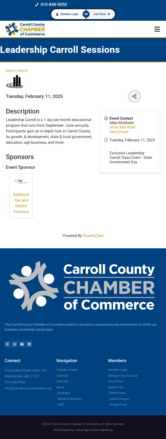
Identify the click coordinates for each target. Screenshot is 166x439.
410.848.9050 (15, 382)
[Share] (134, 96)
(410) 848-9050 (122, 127)
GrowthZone (93, 235)
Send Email (119, 132)
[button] (157, 29)
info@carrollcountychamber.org (28, 388)
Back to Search (17, 71)
